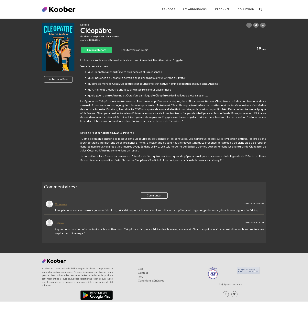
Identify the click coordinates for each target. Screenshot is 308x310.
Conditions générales (151, 280)
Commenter (154, 195)
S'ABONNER (222, 9)
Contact (143, 272)
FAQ (140, 276)
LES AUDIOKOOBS (195, 9)
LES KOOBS (168, 9)
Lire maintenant (96, 49)
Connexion (246, 9)
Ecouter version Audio (134, 49)
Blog (140, 268)
